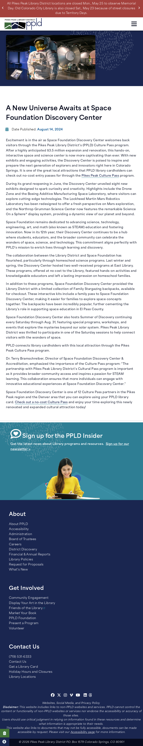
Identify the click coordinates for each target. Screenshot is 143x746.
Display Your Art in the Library (32, 603)
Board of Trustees (22, 539)
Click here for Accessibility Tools (4, 741)
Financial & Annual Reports (29, 554)
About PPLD (18, 524)
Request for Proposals (26, 564)
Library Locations (22, 677)
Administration (20, 534)
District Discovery (23, 549)
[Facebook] (53, 695)
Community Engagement (28, 598)
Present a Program (24, 623)
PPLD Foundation (22, 618)
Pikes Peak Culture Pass (100, 175)
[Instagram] (66, 695)
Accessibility (19, 529)
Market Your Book (22, 613)
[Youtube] (78, 695)
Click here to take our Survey (4, 733)
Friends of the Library (26, 608)
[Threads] (90, 695)
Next (140, 7)
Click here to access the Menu (134, 24)
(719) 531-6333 (20, 656)
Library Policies (21, 559)
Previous (3, 7)
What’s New (18, 569)
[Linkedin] (85, 695)
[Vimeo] (71, 695)
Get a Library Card (23, 667)
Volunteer (16, 628)
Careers (15, 544)
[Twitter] (59, 695)
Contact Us (17, 661)
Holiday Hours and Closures (30, 672)
